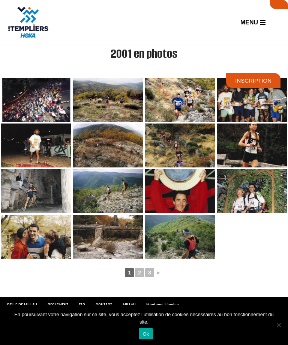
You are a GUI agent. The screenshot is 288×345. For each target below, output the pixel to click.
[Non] (278, 325)
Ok (145, 334)
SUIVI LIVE (279, 4)
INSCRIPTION (253, 80)
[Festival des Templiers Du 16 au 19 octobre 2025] (28, 22)
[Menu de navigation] (253, 22)
